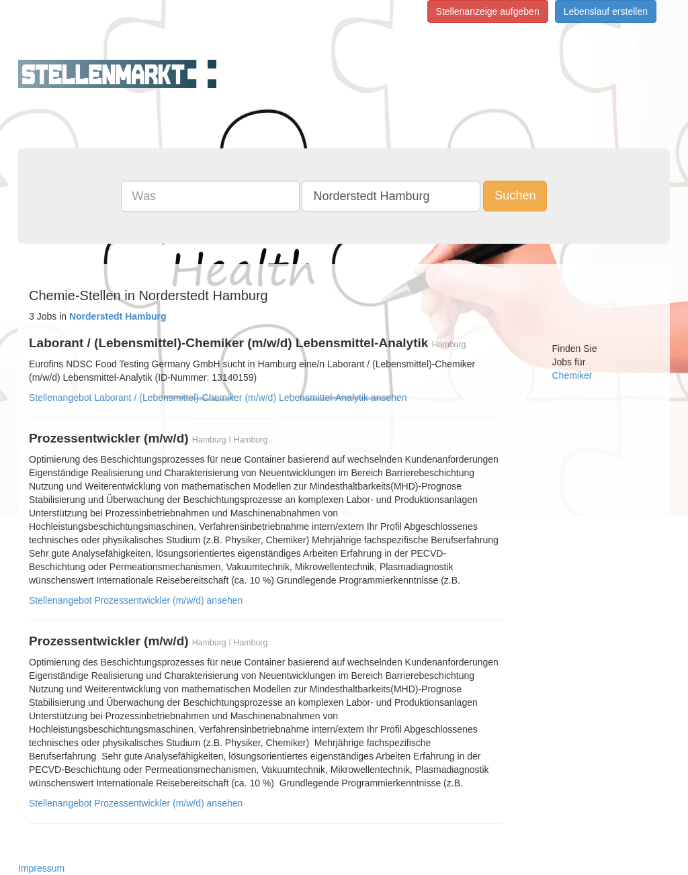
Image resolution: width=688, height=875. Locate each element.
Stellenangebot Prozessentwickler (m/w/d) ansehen (136, 600)
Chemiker (572, 375)
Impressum (41, 868)
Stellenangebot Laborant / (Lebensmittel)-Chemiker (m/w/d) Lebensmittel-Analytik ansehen (218, 397)
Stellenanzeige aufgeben (488, 11)
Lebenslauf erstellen (606, 11)
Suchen (514, 195)
